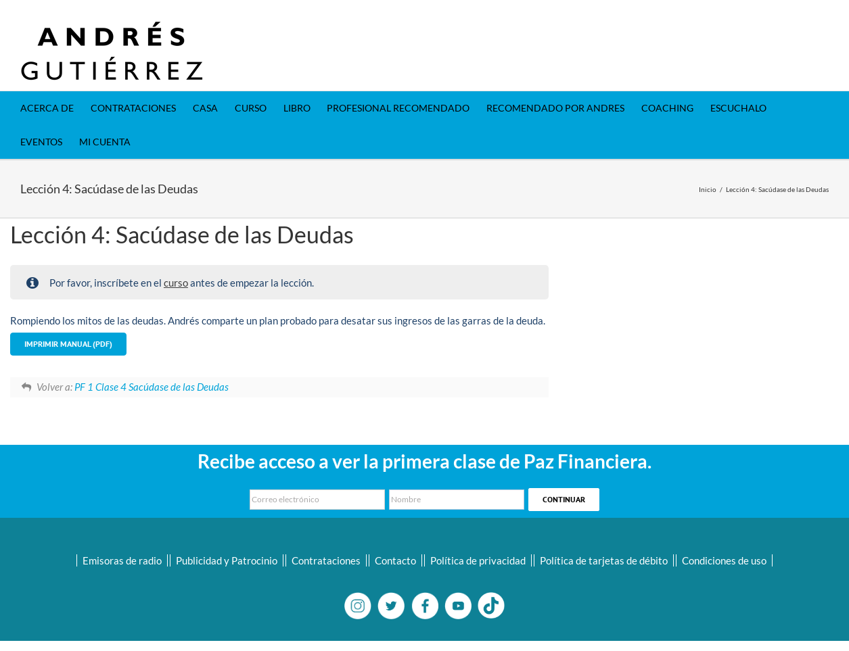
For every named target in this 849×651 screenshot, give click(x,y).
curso (176, 282)
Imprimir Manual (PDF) (68, 344)
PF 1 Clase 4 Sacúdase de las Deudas (151, 387)
